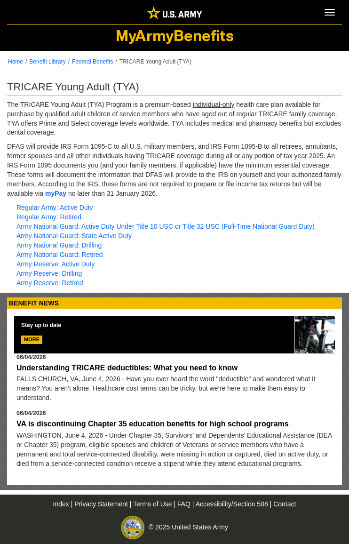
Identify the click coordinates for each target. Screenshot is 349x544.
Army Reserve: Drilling (49, 273)
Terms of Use (153, 504)
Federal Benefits (92, 61)
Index (62, 504)
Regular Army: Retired (48, 217)
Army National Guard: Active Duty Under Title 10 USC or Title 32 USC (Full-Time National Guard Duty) (165, 226)
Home (15, 61)
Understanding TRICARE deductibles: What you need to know (127, 368)
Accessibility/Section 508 (233, 504)
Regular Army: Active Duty (54, 207)
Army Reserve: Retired (49, 283)
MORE (32, 339)
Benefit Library (47, 61)
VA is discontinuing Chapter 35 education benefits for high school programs (152, 424)
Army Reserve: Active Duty (55, 264)
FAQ (184, 504)
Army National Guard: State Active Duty (74, 236)
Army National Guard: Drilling (59, 245)
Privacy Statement (102, 504)
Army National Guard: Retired (59, 254)
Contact (284, 504)
